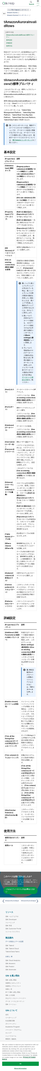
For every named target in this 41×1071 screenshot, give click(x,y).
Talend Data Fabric (12, 951)
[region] (20, 1056)
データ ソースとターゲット (14, 1001)
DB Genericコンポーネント (22, 140)
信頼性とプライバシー (13, 986)
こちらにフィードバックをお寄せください (20, 890)
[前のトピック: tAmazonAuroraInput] (11, 901)
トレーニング (10, 922)
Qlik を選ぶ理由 (11, 980)
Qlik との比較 (10, 995)
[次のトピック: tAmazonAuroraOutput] (30, 901)
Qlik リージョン (11, 1004)
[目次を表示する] (4, 10)
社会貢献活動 (10, 1021)
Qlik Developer (11, 919)
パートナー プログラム (13, 1030)
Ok (20, 1064)
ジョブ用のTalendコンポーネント (18, 10)
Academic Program (12, 1027)
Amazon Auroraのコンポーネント (18, 15)
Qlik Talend (9, 945)
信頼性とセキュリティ (13, 983)
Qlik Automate (10, 969)
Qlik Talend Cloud (12, 948)
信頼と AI (8, 989)
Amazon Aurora (12, 12)
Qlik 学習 (8, 925)
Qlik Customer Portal (13, 929)
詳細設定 (9, 43)
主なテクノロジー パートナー (15, 998)
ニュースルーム (10, 1036)
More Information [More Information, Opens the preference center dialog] (20, 1068)
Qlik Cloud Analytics (12, 960)
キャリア (8, 1033)
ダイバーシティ (10, 1024)
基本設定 (9, 40)
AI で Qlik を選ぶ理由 (12, 992)
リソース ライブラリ (12, 932)
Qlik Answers (10, 963)
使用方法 (9, 46)
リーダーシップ (10, 1018)
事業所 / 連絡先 (10, 1039)
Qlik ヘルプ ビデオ (11, 916)
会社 (7, 1014)
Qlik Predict (9, 966)
